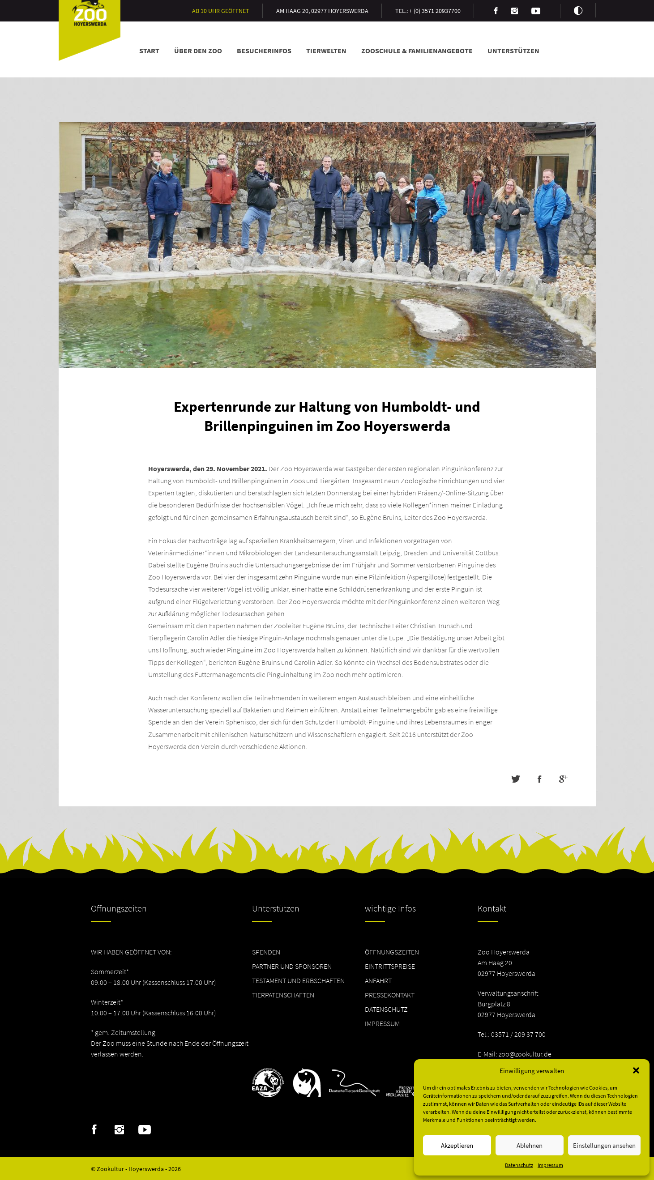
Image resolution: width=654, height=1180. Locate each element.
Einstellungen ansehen (604, 1145)
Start (149, 50)
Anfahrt (378, 980)
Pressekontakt (390, 994)
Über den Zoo (198, 50)
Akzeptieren (457, 1145)
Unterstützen (513, 50)
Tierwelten (326, 50)
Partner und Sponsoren (292, 966)
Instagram (119, 1130)
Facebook (94, 1130)
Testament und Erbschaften (298, 980)
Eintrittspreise (390, 966)
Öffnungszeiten (392, 951)
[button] (636, 1070)
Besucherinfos (264, 50)
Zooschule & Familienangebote (417, 50)
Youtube (144, 1130)
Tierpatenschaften (283, 994)
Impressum (550, 1165)
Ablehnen (530, 1145)
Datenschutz (519, 1165)
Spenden (266, 951)
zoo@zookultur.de (525, 1053)
